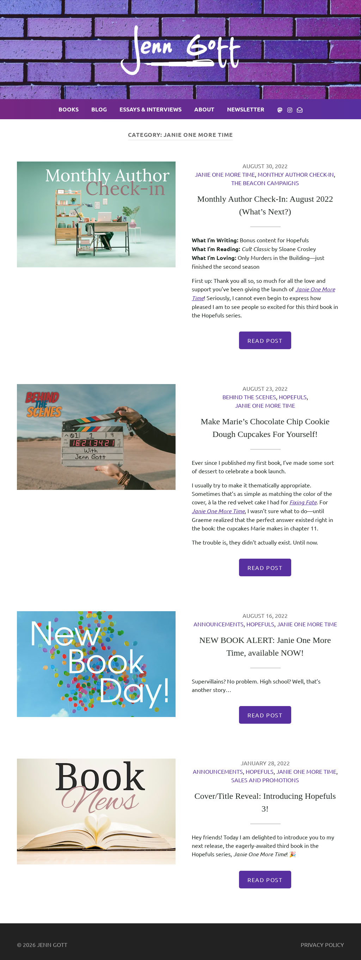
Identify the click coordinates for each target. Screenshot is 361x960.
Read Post (264, 340)
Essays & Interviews (151, 109)
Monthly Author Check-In (296, 174)
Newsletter (245, 109)
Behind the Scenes (249, 396)
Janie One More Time (225, 174)
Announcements (219, 623)
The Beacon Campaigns (265, 182)
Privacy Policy (322, 944)
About (204, 109)
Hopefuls (293, 396)
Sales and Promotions (265, 779)
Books (69, 109)
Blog (99, 109)
